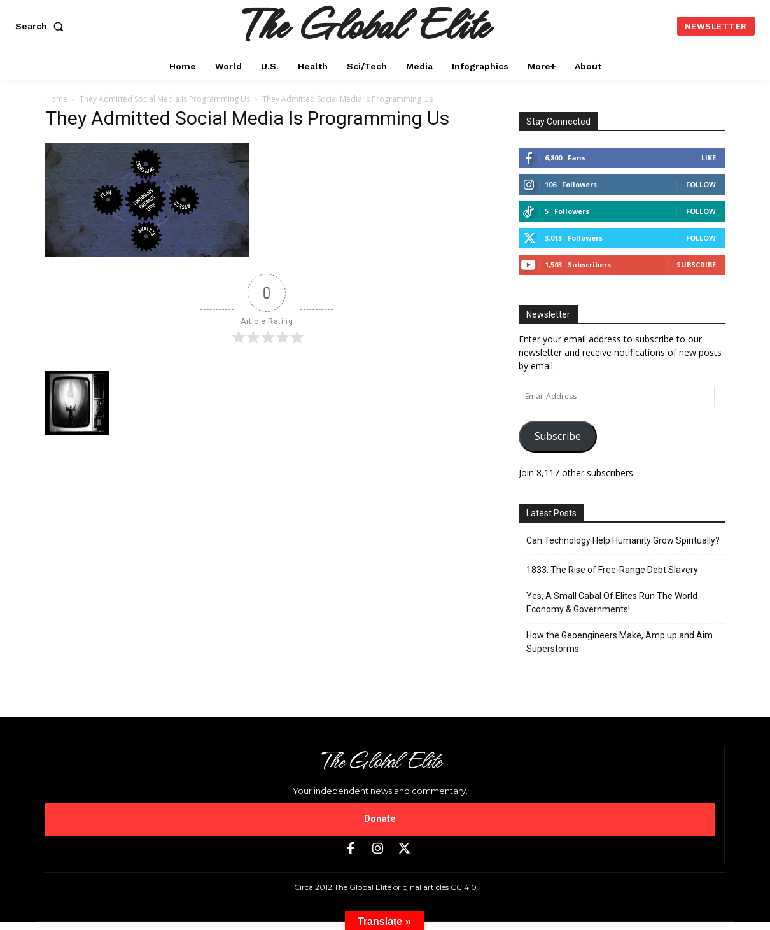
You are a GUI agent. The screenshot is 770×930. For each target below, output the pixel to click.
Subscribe (696, 264)
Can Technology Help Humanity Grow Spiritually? (623, 540)
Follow (701, 184)
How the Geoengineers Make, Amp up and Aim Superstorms (619, 642)
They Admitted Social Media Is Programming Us (165, 99)
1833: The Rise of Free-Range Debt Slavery (612, 570)
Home (56, 99)
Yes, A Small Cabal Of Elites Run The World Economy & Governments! (611, 602)
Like (708, 157)
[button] (42, 26)
